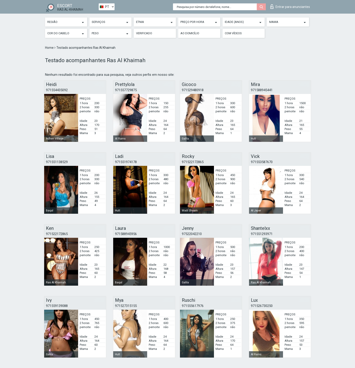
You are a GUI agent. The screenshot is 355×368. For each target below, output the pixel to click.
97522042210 (192, 234)
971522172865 (193, 162)
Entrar (290, 6)
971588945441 (262, 90)
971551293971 (262, 234)
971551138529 (57, 162)
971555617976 (193, 306)
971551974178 (126, 162)
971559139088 (57, 306)
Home (49, 47)
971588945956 (126, 234)
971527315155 (126, 306)
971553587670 (262, 162)
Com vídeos (233, 33)
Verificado (144, 33)
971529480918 (193, 90)
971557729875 (126, 90)
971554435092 (57, 90)
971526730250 (262, 306)
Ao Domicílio (189, 33)
